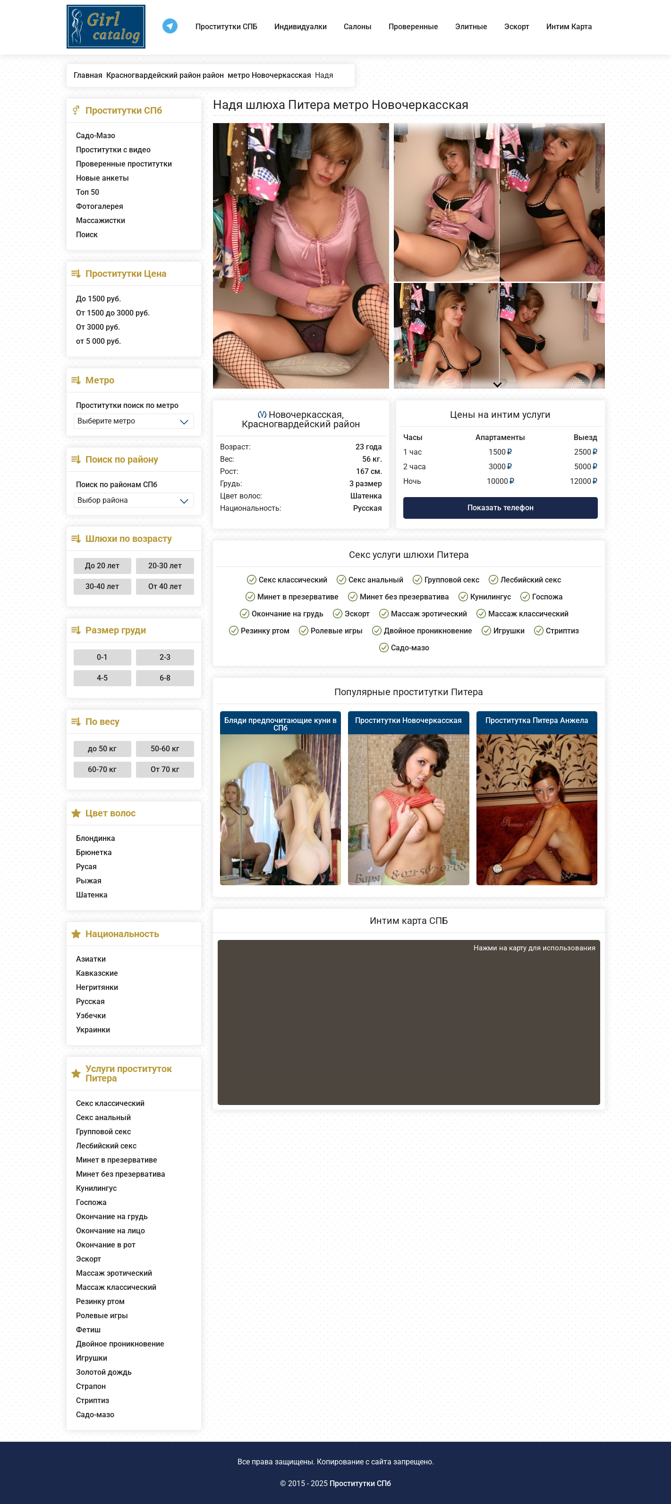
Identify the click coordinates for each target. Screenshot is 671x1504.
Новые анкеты (102, 178)
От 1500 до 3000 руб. (113, 312)
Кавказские (97, 973)
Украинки (93, 1029)
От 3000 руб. (98, 327)
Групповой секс (103, 1131)
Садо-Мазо (95, 135)
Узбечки (91, 1015)
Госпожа (91, 1202)
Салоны (358, 26)
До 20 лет (102, 565)
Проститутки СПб (360, 1483)
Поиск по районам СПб (116, 484)
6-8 (165, 677)
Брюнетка (94, 852)
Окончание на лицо (110, 1230)
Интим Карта (569, 26)
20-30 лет (165, 565)
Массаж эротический (114, 1273)
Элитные (471, 26)
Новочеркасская (305, 414)
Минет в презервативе (116, 1159)
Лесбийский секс (106, 1145)
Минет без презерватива (120, 1174)
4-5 (102, 677)
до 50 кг (102, 748)
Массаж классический (116, 1287)
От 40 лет (165, 586)
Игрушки (91, 1358)
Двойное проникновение (120, 1343)
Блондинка (95, 838)
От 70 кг (165, 769)
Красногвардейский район (301, 424)
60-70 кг (102, 769)
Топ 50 (87, 192)
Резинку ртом (100, 1301)
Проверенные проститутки (124, 163)
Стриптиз (92, 1400)
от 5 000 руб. (98, 341)
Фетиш (88, 1329)
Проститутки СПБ (226, 26)
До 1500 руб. (98, 298)
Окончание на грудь (112, 1216)
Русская (90, 1001)
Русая (86, 866)
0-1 (102, 657)
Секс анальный (103, 1117)
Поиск (87, 234)
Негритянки (97, 987)
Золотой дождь (104, 1372)
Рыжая (89, 880)
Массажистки (100, 220)
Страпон (91, 1386)
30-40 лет (102, 586)
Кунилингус (96, 1188)
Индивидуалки (300, 26)
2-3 (165, 657)
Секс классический (110, 1103)
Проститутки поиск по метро (127, 405)
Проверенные (413, 26)
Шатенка (92, 894)
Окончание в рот (106, 1244)
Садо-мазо (95, 1414)
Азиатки (91, 959)
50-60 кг (165, 748)
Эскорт (516, 26)
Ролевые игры (102, 1315)
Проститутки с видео (113, 149)
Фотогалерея (99, 206)
